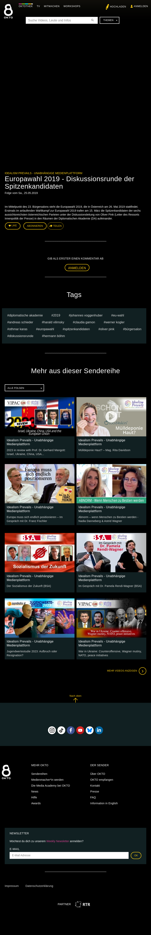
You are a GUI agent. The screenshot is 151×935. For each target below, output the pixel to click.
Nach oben (75, 699)
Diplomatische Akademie (26, 315)
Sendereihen (39, 773)
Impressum (12, 885)
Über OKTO (97, 773)
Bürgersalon (133, 329)
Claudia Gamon (85, 322)
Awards (36, 803)
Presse (94, 791)
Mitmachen (52, 6)
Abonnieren (35, 226)
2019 (56, 315)
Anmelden (77, 268)
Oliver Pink (107, 329)
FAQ (93, 797)
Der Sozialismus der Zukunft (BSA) (29, 586)
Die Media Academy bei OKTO (50, 785)
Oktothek (26, 6)
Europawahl (46, 329)
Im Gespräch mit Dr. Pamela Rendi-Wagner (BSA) (110, 586)
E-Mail (15, 848)
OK (136, 855)
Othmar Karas (18, 329)
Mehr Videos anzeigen (126, 671)
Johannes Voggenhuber (87, 315)
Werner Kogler (114, 322)
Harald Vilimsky (54, 322)
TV (38, 6)
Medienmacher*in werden (47, 779)
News (34, 791)
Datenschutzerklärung (39, 885)
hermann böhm (54, 336)
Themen (110, 20)
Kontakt (95, 785)
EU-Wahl (118, 315)
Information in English (104, 803)
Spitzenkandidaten (77, 329)
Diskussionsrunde (21, 336)
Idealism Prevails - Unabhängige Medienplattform (43, 173)
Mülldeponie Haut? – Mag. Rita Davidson (104, 450)
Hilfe (34, 797)
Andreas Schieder (21, 322)
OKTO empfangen (101, 779)
